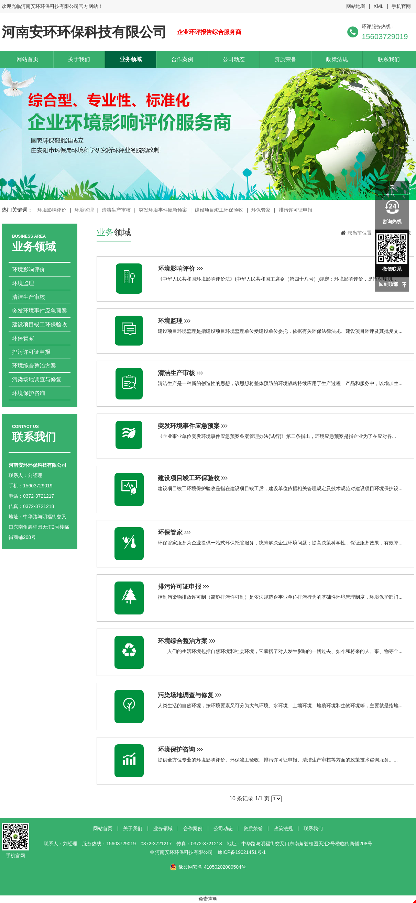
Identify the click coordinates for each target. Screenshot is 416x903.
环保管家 (261, 210)
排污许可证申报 (296, 210)
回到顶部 (388, 284)
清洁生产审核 (116, 210)
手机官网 (401, 6)
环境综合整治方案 (34, 366)
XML (379, 6)
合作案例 (182, 59)
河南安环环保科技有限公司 (84, 31)
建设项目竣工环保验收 (219, 210)
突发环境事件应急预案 (163, 210)
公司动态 (234, 59)
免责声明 (208, 899)
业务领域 (131, 59)
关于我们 (79, 59)
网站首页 (28, 59)
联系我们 (389, 59)
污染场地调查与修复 (37, 379)
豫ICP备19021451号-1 (242, 852)
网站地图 (355, 6)
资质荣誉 (285, 59)
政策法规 (337, 59)
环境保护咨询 (28, 393)
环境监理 (84, 210)
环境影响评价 (51, 210)
